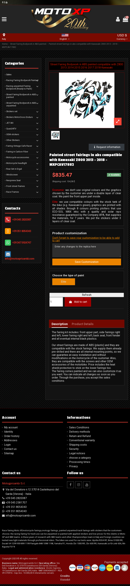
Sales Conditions (79, 429)
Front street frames (15, 186)
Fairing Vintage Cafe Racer (19, 146)
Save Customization (87, 263)
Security (74, 450)
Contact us (10, 450)
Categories (14, 63)
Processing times (79, 463)
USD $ (122, 37)
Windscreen (12, 174)
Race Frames (12, 192)
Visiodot (65, 581)
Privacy (73, 468)
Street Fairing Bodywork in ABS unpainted (21, 104)
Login (7, 446)
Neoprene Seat (13, 180)
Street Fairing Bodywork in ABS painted (21, 95)
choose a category (80, 459)
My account (11, 429)
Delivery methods (79, 433)
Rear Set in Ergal (14, 169)
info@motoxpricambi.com (19, 258)
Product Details (82, 326)
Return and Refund (80, 438)
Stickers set (11, 111)
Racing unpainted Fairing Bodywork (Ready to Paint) (19, 87)
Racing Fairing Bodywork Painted (22, 80)
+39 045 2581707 (16, 504)
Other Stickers (13, 140)
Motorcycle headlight (16, 163)
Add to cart (78, 303)
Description (60, 326)
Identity (8, 433)
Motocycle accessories (17, 157)
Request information (106, 147)
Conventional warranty (82, 442)
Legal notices (77, 455)
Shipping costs (78, 446)
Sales (9, 74)
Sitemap (9, 455)
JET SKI (9, 123)
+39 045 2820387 (21, 219)
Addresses (10, 442)
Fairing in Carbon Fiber (17, 151)
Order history (11, 438)
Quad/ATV (11, 128)
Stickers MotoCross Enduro (19, 117)
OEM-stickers (12, 134)
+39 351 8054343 (21, 231)
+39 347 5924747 (21, 242)
